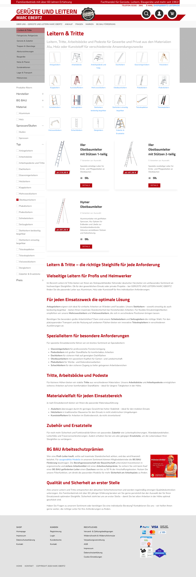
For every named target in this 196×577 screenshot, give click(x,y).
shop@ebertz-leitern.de (167, 5)
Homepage (21, 531)
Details (86, 185)
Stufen (21, 132)
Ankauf (69, 24)
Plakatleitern (24, 206)
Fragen (79, 24)
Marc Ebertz (29, 17)
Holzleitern (23, 181)
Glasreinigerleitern (27, 175)
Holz (20, 119)
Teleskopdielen (25, 249)
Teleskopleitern (25, 255)
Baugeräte (21, 56)
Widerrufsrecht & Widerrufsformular (99, 535)
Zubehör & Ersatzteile (28, 274)
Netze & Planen (23, 62)
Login (52, 535)
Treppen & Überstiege (26, 46)
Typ (18, 144)
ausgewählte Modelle (70, 459)
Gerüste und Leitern (46, 11)
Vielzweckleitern (26, 261)
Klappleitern (23, 187)
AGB (86, 544)
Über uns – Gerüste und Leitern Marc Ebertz (39, 24)
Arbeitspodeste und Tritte (30, 163)
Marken (90, 24)
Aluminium (23, 113)
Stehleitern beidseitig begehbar (28, 232)
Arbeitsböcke (24, 156)
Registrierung (55, 531)
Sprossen (22, 138)
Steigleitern (23, 267)
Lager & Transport (24, 72)
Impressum (21, 535)
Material (21, 107)
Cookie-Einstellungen (93, 557)
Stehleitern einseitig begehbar (27, 242)
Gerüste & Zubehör (25, 41)
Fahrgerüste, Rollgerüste (27, 35)
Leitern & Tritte (25, 30)
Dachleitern (23, 169)
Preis (19, 280)
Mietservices (22, 78)
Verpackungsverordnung (94, 540)
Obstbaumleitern (26, 199)
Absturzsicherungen (25, 51)
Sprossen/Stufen (26, 126)
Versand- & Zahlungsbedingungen (98, 531)
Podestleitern (24, 212)
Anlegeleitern (24, 150)
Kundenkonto (56, 540)
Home (19, 566)
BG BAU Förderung (105, 24)
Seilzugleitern (24, 224)
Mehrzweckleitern (26, 193)
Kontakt (19, 544)
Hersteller (22, 94)
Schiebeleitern (24, 218)
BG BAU (21, 100)
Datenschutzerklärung (25, 540)
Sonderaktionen (23, 67)
